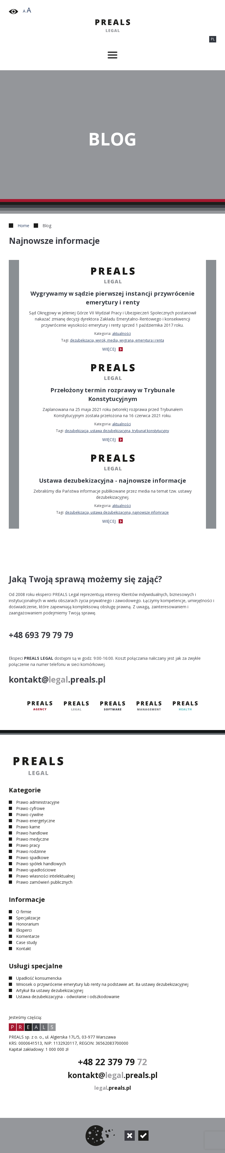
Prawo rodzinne (31, 851)
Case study (26, 942)
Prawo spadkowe (32, 857)
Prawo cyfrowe (30, 808)
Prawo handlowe (32, 833)
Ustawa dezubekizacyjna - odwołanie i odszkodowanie (68, 996)
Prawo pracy (28, 845)
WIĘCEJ (112, 349)
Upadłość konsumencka (39, 978)
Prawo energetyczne (35, 820)
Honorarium (27, 924)
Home (23, 225)
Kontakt (23, 948)
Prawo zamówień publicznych (44, 882)
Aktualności (121, 333)
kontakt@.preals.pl (113, 1075)
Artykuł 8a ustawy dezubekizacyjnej (49, 990)
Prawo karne (28, 827)
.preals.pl (112, 1087)
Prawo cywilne (29, 814)
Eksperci (24, 930)
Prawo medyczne (32, 839)
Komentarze (28, 936)
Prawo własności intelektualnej (45, 876)
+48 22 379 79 (112, 1062)
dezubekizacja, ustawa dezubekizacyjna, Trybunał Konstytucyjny (117, 430)
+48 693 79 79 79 (41, 634)
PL (213, 39)
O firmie (23, 911)
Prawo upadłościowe (36, 870)
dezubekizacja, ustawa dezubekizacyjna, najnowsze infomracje (117, 512)
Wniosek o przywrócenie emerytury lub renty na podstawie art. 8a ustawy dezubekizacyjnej (102, 984)
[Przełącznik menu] (112, 55)
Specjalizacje (28, 918)
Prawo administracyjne (37, 802)
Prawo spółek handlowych (41, 863)
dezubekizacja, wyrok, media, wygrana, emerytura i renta (117, 340)
